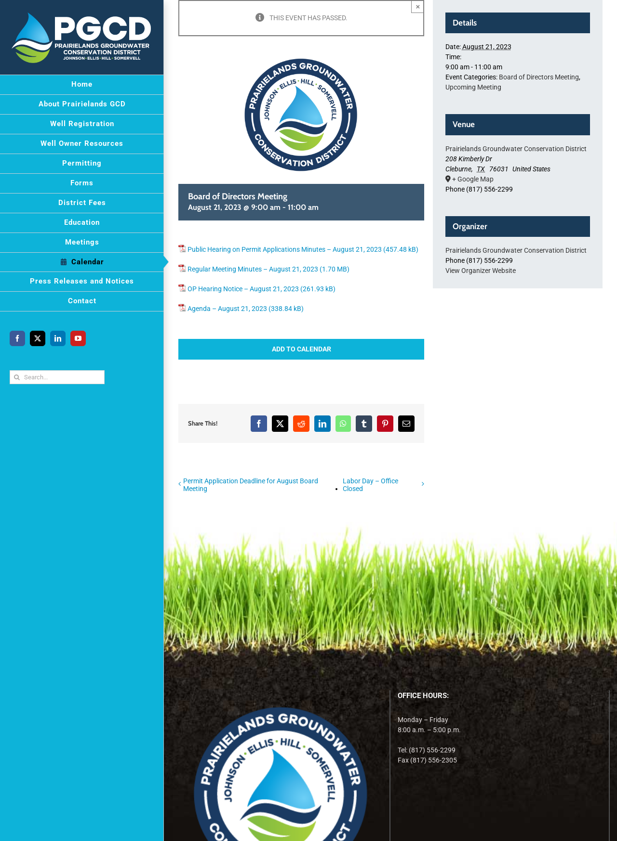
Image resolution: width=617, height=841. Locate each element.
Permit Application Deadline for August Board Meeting (250, 484)
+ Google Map (473, 179)
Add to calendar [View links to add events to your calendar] (301, 349)
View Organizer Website (480, 270)
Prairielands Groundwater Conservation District (516, 149)
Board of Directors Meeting (539, 77)
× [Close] (418, 6)
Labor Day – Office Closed (370, 484)
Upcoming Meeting (473, 87)
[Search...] (57, 377)
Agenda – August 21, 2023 (227, 308)
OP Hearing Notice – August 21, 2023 (243, 289)
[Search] (17, 377)
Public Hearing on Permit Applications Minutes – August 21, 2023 (285, 249)
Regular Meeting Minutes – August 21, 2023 (253, 269)
